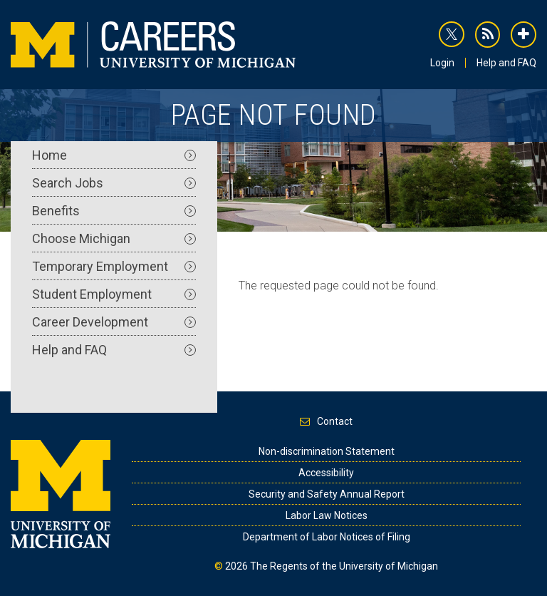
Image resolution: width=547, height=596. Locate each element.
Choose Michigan (114, 238)
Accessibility (326, 472)
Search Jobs (114, 182)
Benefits (114, 210)
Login (442, 62)
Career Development (114, 321)
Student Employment (114, 294)
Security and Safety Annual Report (327, 494)
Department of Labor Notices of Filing (326, 537)
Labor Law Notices (327, 515)
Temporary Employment (114, 266)
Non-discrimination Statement (327, 451)
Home (114, 155)
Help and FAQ (506, 62)
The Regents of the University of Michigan (344, 566)
